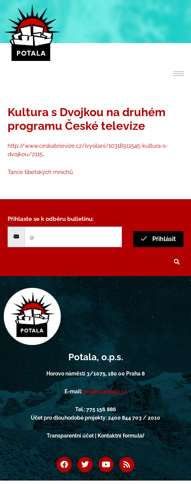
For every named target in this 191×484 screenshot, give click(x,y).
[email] (73, 237)
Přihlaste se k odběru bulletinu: (51, 219)
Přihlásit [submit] (158, 239)
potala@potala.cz (104, 391)
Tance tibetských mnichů (40, 172)
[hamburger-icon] (178, 74)
